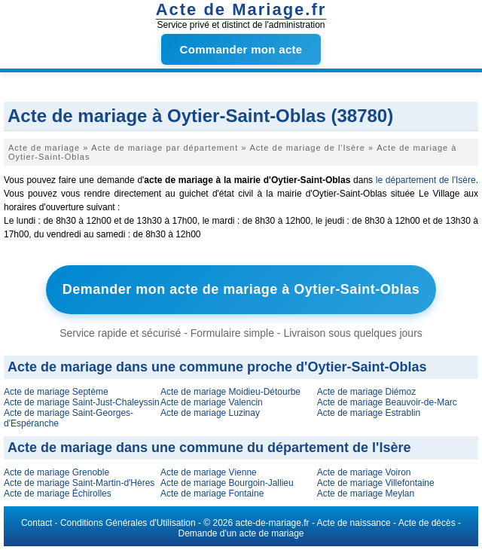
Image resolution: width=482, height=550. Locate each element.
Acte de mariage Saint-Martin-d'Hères (79, 483)
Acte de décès (427, 523)
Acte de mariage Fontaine (212, 493)
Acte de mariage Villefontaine (376, 483)
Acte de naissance (354, 523)
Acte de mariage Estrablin (368, 413)
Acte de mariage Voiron (364, 472)
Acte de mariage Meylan (365, 493)
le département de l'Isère (426, 180)
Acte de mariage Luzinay (210, 413)
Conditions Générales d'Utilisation (128, 523)
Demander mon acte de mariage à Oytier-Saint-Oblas (241, 289)
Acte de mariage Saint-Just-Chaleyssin (82, 402)
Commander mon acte (241, 49)
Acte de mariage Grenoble (56, 472)
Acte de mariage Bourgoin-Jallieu (227, 483)
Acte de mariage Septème (56, 392)
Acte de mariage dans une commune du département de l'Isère (209, 447)
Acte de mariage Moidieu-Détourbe (230, 392)
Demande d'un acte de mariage (241, 533)
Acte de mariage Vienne (208, 472)
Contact (36, 523)
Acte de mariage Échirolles (57, 493)
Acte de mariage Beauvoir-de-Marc (387, 402)
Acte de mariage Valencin (211, 402)
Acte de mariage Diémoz (366, 392)
